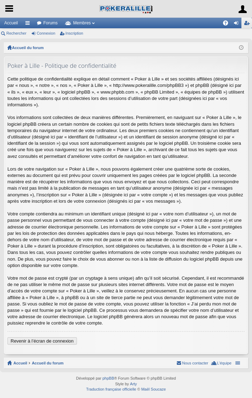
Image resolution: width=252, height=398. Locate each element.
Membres (82, 22)
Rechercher (16, 33)
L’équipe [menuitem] (224, 363)
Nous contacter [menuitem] (195, 363)
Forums (50, 22)
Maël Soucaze (153, 389)
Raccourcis (29, 24)
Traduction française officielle (111, 389)
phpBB (108, 378)
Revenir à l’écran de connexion (42, 341)
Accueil (11, 22)
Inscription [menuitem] (248, 24)
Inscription (74, 33)
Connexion (46, 33)
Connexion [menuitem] (237, 24)
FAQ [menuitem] (228, 24)
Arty (133, 384)
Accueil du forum (28, 48)
